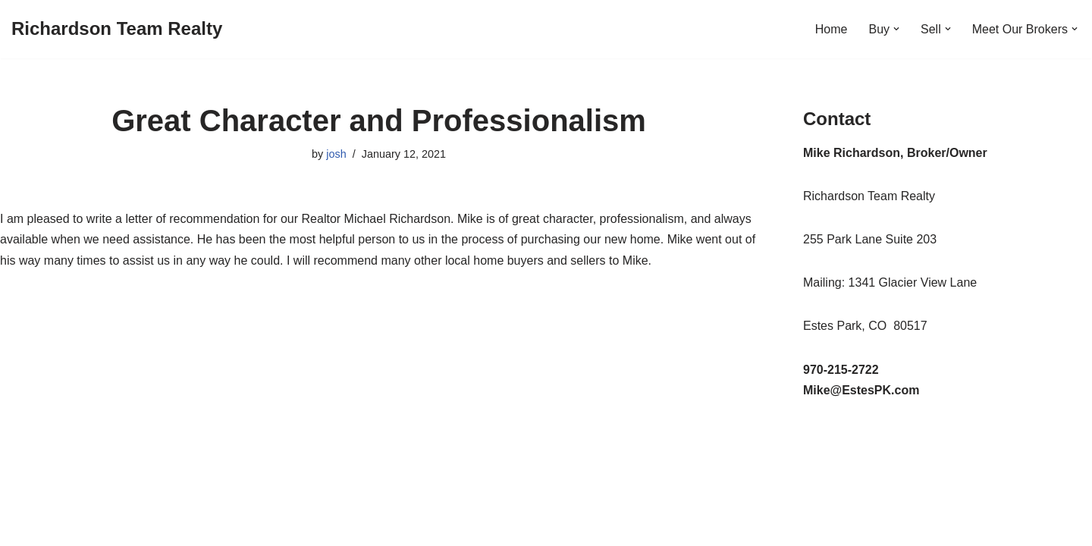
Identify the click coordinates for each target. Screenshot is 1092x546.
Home (831, 29)
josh (336, 154)
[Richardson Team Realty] (116, 29)
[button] (896, 29)
